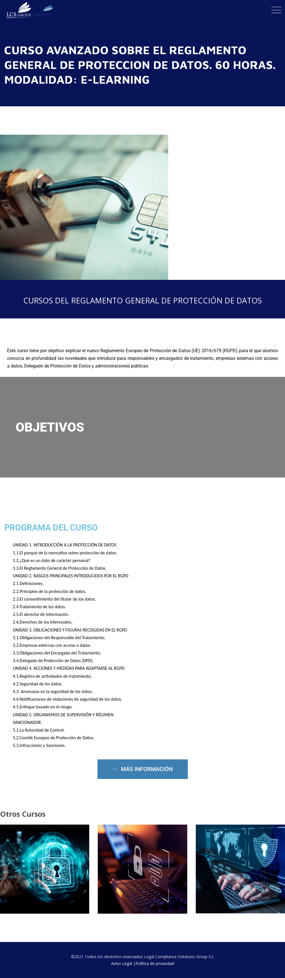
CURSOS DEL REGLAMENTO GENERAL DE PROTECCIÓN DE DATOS (142, 300)
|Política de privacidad (153, 963)
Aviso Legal (121, 963)
